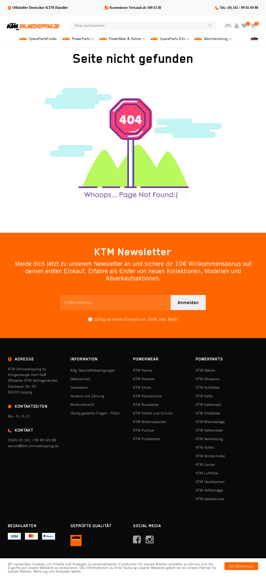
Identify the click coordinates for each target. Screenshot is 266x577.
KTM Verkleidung (209, 439)
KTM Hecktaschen (210, 482)
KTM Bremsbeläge (210, 422)
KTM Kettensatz (208, 404)
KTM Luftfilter (207, 473)
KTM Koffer (205, 447)
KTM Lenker (205, 464)
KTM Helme (142, 370)
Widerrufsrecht (82, 404)
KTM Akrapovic (208, 379)
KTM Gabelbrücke (210, 499)
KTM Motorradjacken (150, 422)
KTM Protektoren (146, 439)
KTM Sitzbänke (208, 413)
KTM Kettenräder (209, 430)
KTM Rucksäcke (145, 404)
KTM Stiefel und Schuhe (153, 413)
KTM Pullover (144, 430)
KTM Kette (204, 396)
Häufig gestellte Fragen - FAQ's (94, 413)
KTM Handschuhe (147, 396)
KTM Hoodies (143, 379)
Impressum (79, 387)
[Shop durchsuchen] (137, 25)
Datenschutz (80, 379)
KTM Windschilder (210, 456)
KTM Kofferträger (209, 490)
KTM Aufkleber (208, 387)
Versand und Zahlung (87, 396)
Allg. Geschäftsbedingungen (92, 370)
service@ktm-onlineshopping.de (33, 446)
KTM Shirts (142, 387)
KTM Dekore (205, 370)
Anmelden (188, 302)
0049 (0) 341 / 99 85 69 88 (32, 440)
